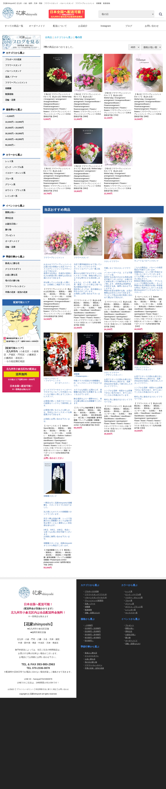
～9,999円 (9, 116)
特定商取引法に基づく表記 (46, 689)
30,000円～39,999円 (14, 133)
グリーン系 (10, 184)
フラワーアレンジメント (16, 83)
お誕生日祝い (11, 224)
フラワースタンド (13, 65)
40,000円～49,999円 (14, 139)
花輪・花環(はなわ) (92, 613)
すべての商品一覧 (14, 26)
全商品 (48, 37)
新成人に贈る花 (12, 263)
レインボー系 (11, 196)
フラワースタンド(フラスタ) (96, 594)
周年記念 (9, 218)
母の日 (78, 37)
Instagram (106, 26)
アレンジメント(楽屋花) (94, 601)
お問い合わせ (152, 26)
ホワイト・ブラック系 (15, 190)
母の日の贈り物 (12, 280)
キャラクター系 (131, 613)
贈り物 (8, 229)
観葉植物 (9, 94)
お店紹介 (82, 26)
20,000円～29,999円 (14, 128)
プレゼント (10, 235)
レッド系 (9, 161)
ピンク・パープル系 (14, 167)
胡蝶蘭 (8, 88)
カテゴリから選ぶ (63, 37)
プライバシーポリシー (25, 689)
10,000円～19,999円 (14, 122)
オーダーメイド (37, 26)
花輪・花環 (10, 100)
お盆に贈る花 (11, 275)
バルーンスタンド (13, 71)
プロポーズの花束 (13, 59)
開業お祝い (10, 212)
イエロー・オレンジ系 (15, 173)
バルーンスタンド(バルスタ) (96, 597)
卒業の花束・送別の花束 (16, 292)
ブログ (128, 26)
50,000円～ (10, 145)
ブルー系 (9, 179)
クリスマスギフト (13, 269)
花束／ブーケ (11, 77)
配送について (60, 26)
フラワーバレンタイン (15, 286)
